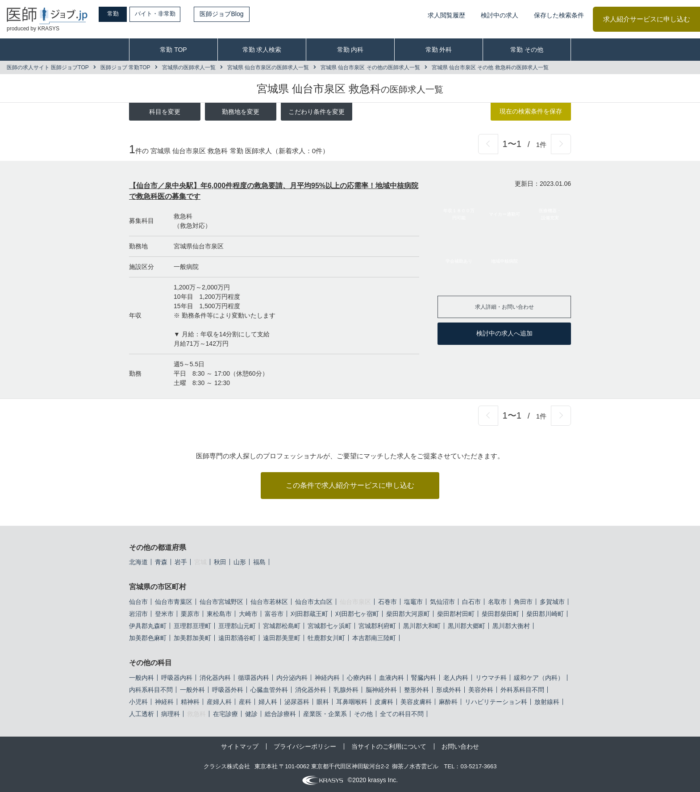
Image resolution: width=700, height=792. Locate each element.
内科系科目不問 (151, 689)
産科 (245, 701)
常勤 (118, 13)
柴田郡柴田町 (500, 613)
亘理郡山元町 (237, 625)
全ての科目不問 (402, 713)
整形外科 (416, 689)
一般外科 (192, 689)
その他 (363, 713)
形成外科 (448, 689)
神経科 (164, 701)
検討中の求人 (499, 15)
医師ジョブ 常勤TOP (125, 67)
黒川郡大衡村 (511, 625)
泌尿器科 (296, 701)
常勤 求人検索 (262, 49)
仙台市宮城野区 (221, 601)
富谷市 (274, 613)
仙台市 (138, 601)
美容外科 (480, 689)
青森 (161, 562)
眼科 (323, 701)
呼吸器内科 (176, 677)
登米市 (164, 613)
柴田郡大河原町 (408, 613)
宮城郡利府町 (377, 625)
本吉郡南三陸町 (374, 637)
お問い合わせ (460, 746)
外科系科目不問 (522, 689)
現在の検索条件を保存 (531, 111)
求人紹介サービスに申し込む (646, 19)
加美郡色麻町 (148, 637)
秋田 (220, 562)
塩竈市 (413, 601)
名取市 (497, 601)
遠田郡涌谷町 (237, 637)
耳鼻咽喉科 (351, 701)
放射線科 (546, 701)
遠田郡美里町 (281, 637)
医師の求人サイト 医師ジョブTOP (48, 67)
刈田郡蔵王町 (309, 613)
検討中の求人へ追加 (504, 333)
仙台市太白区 (314, 601)
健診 (251, 713)
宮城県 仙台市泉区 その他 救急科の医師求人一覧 (490, 67)
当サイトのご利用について (388, 746)
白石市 (471, 601)
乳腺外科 (345, 689)
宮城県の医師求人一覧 (189, 67)
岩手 (181, 562)
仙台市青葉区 (173, 601)
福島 (259, 562)
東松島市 (219, 613)
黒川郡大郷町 (466, 625)
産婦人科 (219, 701)
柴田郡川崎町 (545, 613)
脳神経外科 (381, 689)
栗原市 (190, 613)
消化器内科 (215, 677)
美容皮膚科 (416, 701)
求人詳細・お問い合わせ (504, 306)
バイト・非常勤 (168, 13)
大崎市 (248, 613)
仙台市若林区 (269, 601)
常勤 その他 (526, 49)
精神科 (190, 701)
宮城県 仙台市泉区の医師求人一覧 (268, 67)
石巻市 (387, 601)
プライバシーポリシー (305, 746)
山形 (239, 562)
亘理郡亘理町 (192, 625)
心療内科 (359, 677)
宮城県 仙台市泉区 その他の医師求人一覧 (370, 67)
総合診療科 (280, 713)
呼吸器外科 (227, 689)
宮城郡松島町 (281, 625)
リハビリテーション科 (496, 701)
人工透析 (141, 713)
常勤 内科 (350, 49)
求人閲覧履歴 (446, 15)
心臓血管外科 (269, 689)
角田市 (523, 601)
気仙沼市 (442, 601)
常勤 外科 (438, 49)
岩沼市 (138, 613)
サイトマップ (239, 746)
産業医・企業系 (325, 713)
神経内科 (327, 677)
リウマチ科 (491, 677)
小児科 (138, 701)
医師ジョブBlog (237, 13)
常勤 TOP (173, 49)
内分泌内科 (292, 677)
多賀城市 (552, 601)
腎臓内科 (423, 677)
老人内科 (455, 677)
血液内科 (391, 677)
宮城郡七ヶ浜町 (329, 625)
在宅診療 (225, 713)
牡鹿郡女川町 (326, 637)
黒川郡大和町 (422, 625)
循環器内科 (253, 677)
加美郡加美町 (192, 637)
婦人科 (267, 701)
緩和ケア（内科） (539, 677)
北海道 (138, 562)
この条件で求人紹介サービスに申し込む (350, 485)
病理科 (170, 713)
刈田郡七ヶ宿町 (357, 613)
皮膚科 (384, 701)
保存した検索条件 (559, 15)
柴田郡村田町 (456, 613)
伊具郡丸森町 (148, 625)
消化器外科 (310, 689)
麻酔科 (448, 701)
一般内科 (141, 677)
